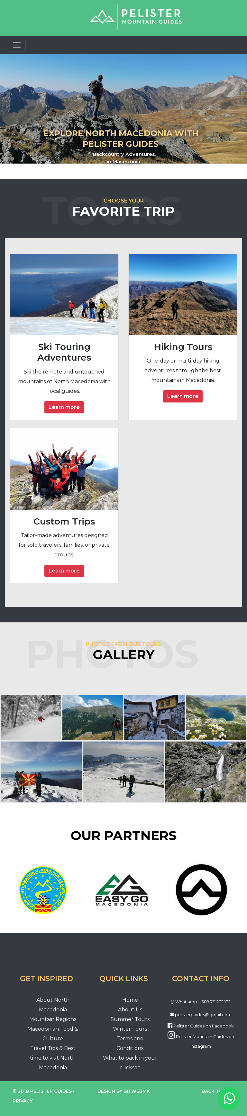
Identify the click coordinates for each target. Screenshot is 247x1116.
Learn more (64, 407)
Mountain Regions (52, 1019)
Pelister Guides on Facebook (203, 1025)
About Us (130, 1010)
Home (130, 1000)
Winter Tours (130, 1029)
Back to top (218, 1091)
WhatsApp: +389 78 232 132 (203, 1001)
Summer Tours (130, 1019)
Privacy (22, 1101)
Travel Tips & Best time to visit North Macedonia (53, 1058)
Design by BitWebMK (123, 1091)
